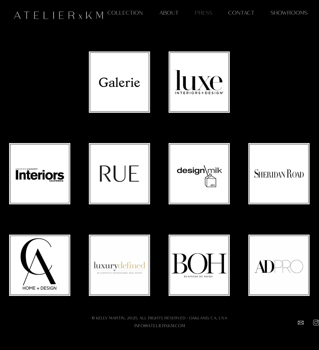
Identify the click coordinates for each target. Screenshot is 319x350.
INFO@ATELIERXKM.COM (159, 325)
